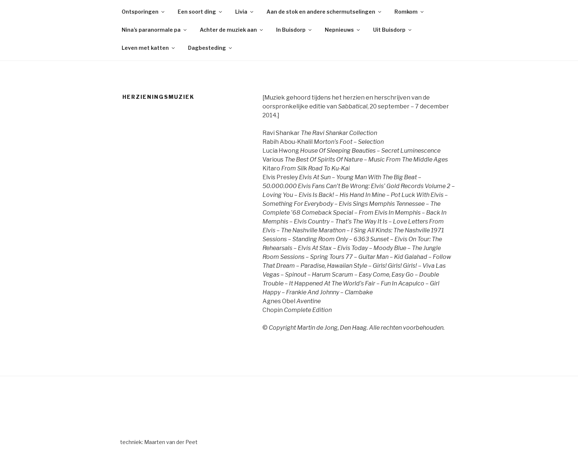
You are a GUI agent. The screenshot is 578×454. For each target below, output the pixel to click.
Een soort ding (200, 11)
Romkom (409, 11)
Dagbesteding (210, 48)
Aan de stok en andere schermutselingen (324, 11)
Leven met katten (149, 48)
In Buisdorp (294, 30)
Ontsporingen (144, 11)
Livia (244, 11)
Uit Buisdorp (392, 30)
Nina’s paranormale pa (155, 30)
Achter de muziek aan (232, 30)
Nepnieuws (343, 30)
